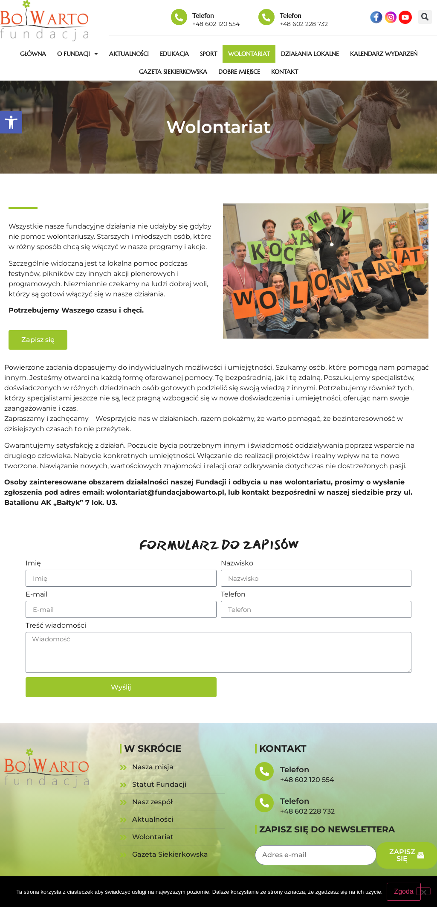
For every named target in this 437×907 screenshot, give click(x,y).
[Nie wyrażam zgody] (423, 891)
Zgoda (403, 891)
